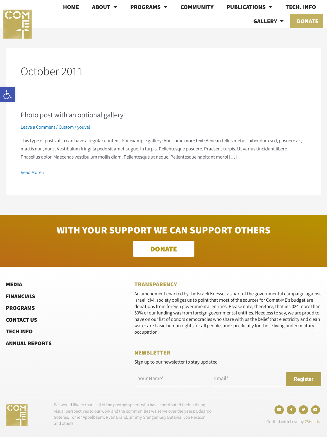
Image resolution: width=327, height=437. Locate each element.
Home (71, 7)
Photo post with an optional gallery (76, 114)
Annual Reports (30, 343)
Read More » (33, 171)
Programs (21, 308)
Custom (69, 127)
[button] (7, 94)
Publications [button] (249, 7)
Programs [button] (148, 7)
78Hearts (311, 423)
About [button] (104, 7)
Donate (307, 21)
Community (197, 7)
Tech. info (301, 7)
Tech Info (20, 331)
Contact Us (22, 319)
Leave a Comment (39, 127)
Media (14, 284)
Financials (21, 296)
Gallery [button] (268, 21)
